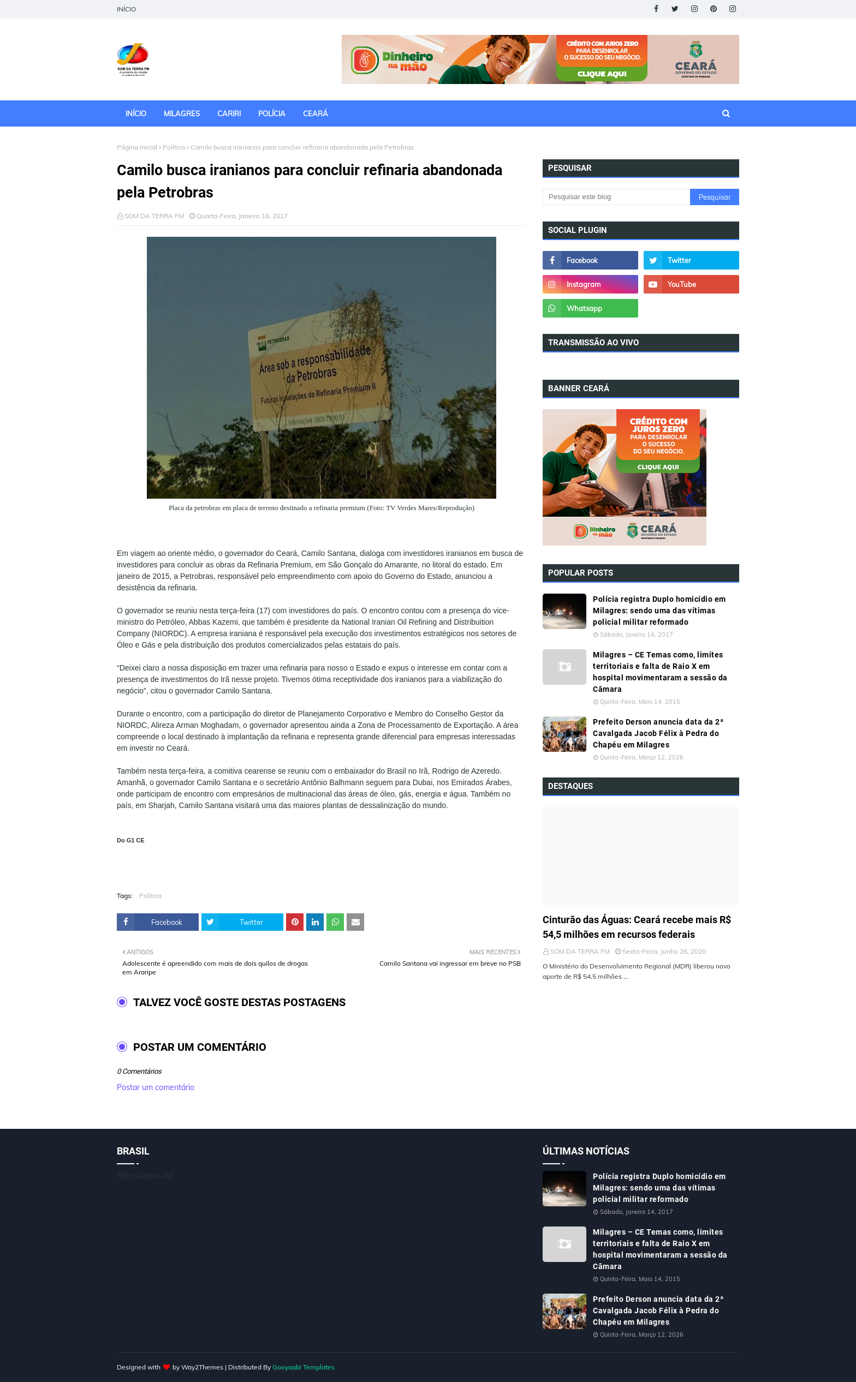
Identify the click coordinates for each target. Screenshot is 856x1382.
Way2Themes (202, 1367)
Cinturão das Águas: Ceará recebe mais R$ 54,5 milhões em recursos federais (637, 927)
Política (174, 147)
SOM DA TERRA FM (154, 216)
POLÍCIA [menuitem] (272, 113)
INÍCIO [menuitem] (136, 113)
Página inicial (137, 147)
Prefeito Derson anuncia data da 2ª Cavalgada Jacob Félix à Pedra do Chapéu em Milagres (658, 733)
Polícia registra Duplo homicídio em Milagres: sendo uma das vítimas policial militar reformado (659, 610)
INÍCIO (126, 9)
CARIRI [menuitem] (229, 113)
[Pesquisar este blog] (616, 197)
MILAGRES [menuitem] (182, 113)
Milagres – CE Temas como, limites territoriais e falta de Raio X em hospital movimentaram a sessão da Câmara (660, 671)
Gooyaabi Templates (303, 1367)
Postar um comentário (155, 1087)
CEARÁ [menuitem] (315, 113)
